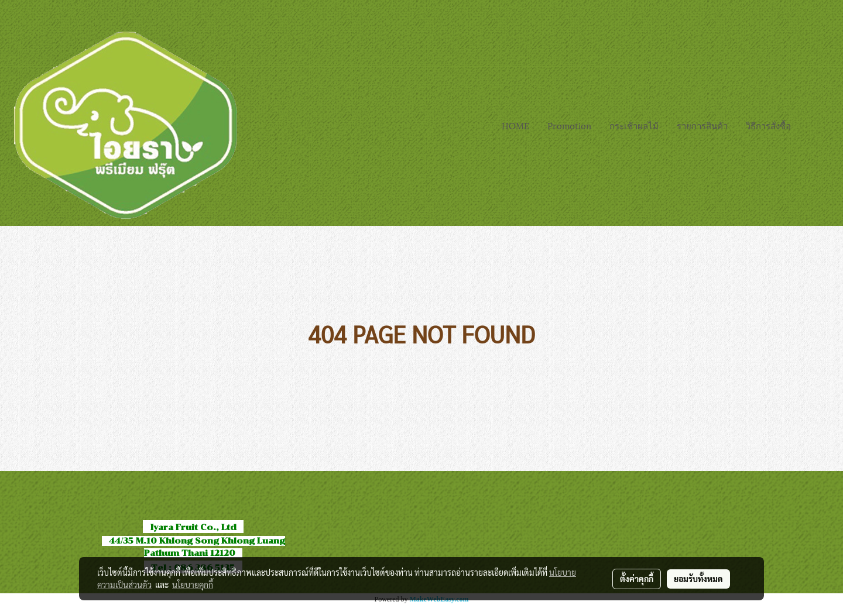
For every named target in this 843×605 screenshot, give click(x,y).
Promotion (569, 125)
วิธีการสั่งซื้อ (768, 125)
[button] (818, 125)
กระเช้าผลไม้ (634, 125)
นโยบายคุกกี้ (192, 584)
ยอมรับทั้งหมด (698, 578)
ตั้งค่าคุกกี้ (636, 578)
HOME (515, 125)
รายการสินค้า (702, 125)
